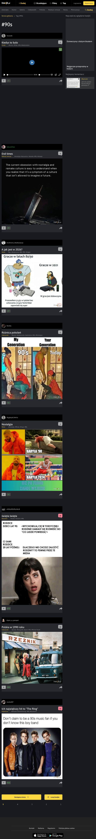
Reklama (41, 828)
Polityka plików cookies (67, 828)
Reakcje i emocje (54, 10)
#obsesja (39, 156)
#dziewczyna (15, 252)
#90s (19, 45)
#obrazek (14, 711)
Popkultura (5, 711)
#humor (11, 45)
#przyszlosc (24, 156)
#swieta (13, 518)
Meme (3, 252)
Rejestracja (89, 3)
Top (64, 3)
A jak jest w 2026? (12, 249)
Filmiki (3, 45)
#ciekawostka (21, 335)
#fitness (17, 427)
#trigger (28, 252)
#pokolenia (28, 335)
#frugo (22, 427)
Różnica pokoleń (11, 332)
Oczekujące (41, 3)
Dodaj (23, 3)
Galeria (22, 10)
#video (16, 45)
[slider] (20, 75)
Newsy (65, 10)
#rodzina (18, 518)
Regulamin (51, 828)
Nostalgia (7, 424)
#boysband (33, 711)
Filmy (54, 3)
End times (7, 153)
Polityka (42, 10)
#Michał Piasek (36, 630)
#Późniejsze (39, 335)
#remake (31, 156)
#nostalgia (17, 156)
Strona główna (7, 16)
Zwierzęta (5, 10)
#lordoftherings (21, 711)
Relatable (4, 518)
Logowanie (77, 3)
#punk (26, 630)
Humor (14, 10)
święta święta (9, 516)
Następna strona (21, 797)
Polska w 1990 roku (13, 627)
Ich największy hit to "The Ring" (20, 708)
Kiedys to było (10, 42)
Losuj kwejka (53, 797)
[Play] (4, 74)
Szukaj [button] (90, 10)
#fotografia (20, 630)
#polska (14, 630)
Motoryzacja (75, 10)
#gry (9, 252)
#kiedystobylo (25, 45)
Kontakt (31, 828)
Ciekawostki (32, 10)
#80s (21, 252)
